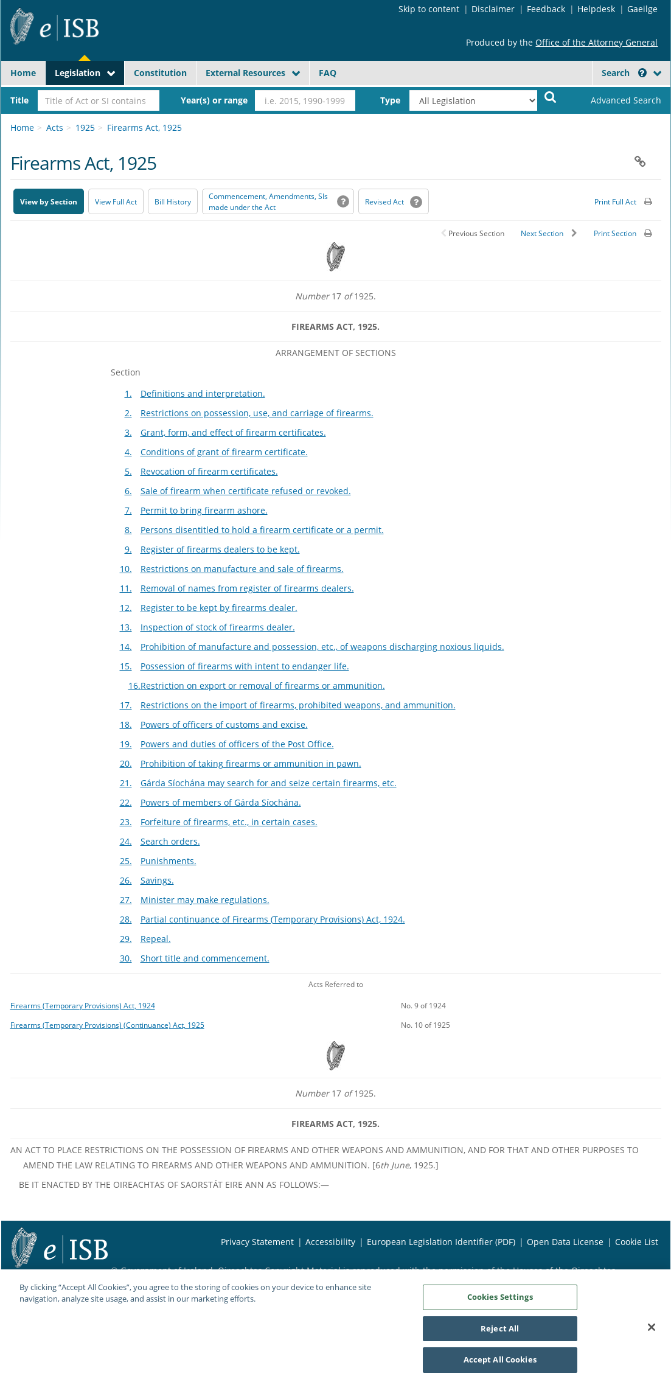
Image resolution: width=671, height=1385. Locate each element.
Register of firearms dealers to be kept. (220, 549)
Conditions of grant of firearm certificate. (224, 452)
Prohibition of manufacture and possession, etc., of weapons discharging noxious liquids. (322, 646)
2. (128, 413)
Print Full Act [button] (615, 202)
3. (128, 432)
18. (126, 724)
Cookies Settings (500, 1302)
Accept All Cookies (500, 1365)
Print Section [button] (615, 233)
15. (126, 666)
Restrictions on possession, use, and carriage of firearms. (257, 413)
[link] (615, 100)
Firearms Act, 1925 (144, 127)
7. (128, 510)
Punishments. (168, 861)
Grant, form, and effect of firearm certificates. (233, 432)
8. (128, 530)
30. (126, 958)
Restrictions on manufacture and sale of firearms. (242, 568)
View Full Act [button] (116, 202)
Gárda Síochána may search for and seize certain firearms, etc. (269, 783)
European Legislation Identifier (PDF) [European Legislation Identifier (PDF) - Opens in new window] (441, 1241)
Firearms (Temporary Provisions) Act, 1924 (82, 1005)
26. (126, 880)
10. (126, 568)
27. (126, 899)
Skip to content (428, 9)
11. (126, 588)
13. (126, 627)
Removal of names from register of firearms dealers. (247, 588)
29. (126, 938)
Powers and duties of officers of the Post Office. (237, 744)
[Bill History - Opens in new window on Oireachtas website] (173, 201)
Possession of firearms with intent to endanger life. (245, 666)
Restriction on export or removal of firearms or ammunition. (263, 685)
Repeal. (156, 938)
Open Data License (565, 1241)
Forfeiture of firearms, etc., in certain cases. (229, 822)
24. (126, 841)
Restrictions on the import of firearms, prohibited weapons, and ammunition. (298, 705)
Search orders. (170, 841)
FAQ (327, 72)
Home (23, 72)
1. (128, 393)
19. (126, 744)
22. (126, 802)
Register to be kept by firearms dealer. (219, 607)
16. (134, 685)
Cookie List (636, 1241)
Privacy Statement (257, 1241)
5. (128, 471)
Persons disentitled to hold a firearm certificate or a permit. (262, 530)
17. (126, 705)
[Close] (651, 1332)
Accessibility (330, 1241)
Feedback (546, 9)
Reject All (500, 1333)
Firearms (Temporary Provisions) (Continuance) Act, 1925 (107, 1025)
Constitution (160, 72)
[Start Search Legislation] (550, 96)
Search (624, 72)
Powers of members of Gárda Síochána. (221, 802)
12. (126, 607)
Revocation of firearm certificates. (209, 471)
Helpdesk (596, 9)
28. (126, 919)
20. (126, 763)
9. (128, 549)
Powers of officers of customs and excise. (224, 724)
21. (126, 783)
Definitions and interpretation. (203, 393)
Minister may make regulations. (205, 899)
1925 (85, 127)
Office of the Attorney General (596, 42)
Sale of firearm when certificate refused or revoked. (246, 491)
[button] (642, 72)
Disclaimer (493, 9)
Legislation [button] (77, 72)
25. (126, 861)
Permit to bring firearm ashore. (204, 510)
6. (128, 491)
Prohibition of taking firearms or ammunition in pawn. (251, 763)
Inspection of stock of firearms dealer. (218, 627)
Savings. (157, 880)
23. (126, 822)
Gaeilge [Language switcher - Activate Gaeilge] (642, 9)
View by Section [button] (48, 202)
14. (126, 646)
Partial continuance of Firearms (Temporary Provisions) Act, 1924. (273, 919)
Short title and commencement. (205, 958)
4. (128, 452)
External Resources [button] (245, 72)
